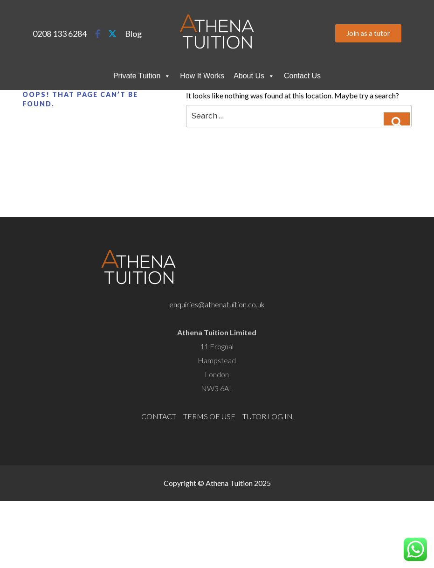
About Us (254, 76)
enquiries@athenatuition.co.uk (217, 304)
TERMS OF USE (209, 416)
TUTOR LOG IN (267, 416)
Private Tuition (142, 76)
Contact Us (302, 76)
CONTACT (158, 416)
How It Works (202, 76)
